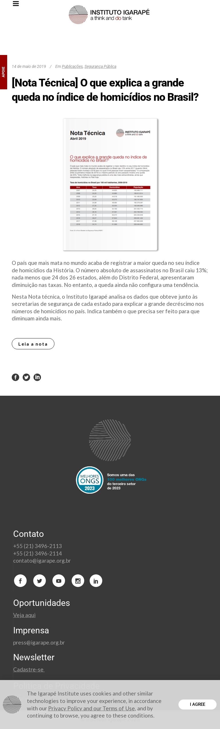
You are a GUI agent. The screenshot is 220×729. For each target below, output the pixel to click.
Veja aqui (24, 615)
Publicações (72, 66)
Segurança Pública (100, 66)
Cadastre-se (29, 669)
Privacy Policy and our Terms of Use (91, 708)
